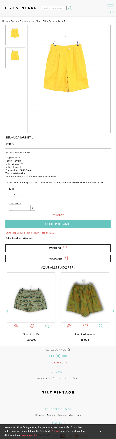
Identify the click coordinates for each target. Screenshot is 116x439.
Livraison (39, 415)
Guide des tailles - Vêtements (19, 238)
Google (56, 431)
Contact (76, 378)
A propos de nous (61, 378)
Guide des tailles (65, 415)
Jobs (79, 415)
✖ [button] (101, 431)
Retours (51, 415)
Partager (58, 258)
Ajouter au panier (58, 224)
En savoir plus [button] (30, 435)
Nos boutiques (43, 378)
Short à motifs (31, 334)
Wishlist (58, 248)
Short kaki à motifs (84, 334)
